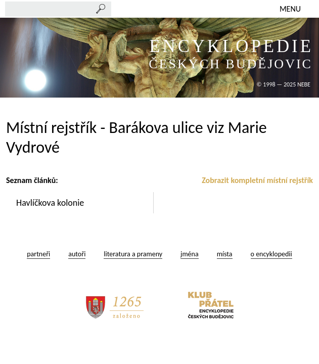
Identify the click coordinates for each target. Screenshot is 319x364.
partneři (38, 254)
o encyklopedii (271, 254)
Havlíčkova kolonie (51, 202)
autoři (76, 254)
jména (189, 254)
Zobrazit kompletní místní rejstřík (257, 180)
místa (225, 254)
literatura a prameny (133, 254)
